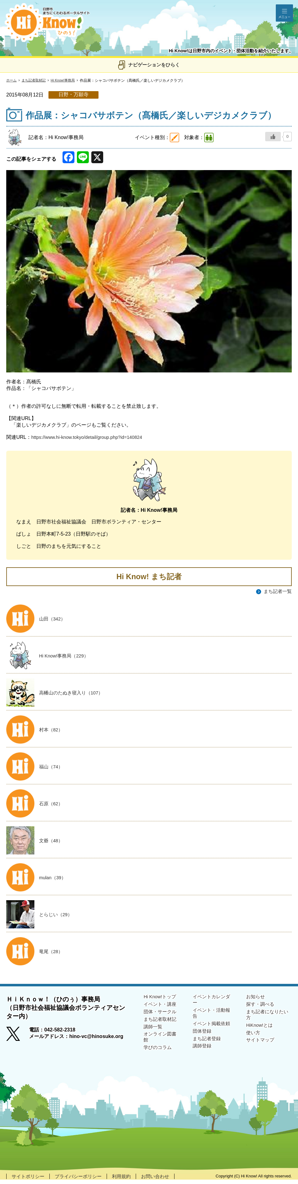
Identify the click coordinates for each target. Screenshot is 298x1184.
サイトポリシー (29, 1180)
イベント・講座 (161, 1008)
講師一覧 (154, 1033)
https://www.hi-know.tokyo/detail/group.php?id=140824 (91, 437)
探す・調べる (261, 1008)
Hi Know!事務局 (67, 80)
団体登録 (203, 1038)
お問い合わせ (163, 1180)
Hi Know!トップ (161, 1000)
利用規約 (127, 1180)
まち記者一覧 (277, 591)
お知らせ (256, 1000)
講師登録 (203, 1054)
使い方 (253, 1039)
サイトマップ (261, 1047)
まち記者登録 (208, 1046)
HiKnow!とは (260, 1031)
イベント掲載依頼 (213, 1030)
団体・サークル (161, 1017)
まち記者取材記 (36, 80)
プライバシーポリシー (82, 1180)
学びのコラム (159, 1055)
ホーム (12, 80)
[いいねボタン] (273, 136)
